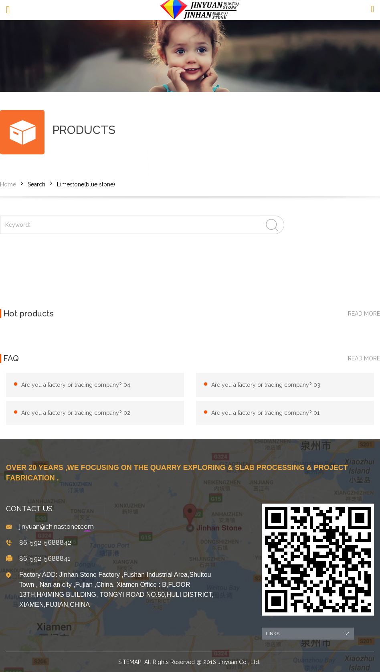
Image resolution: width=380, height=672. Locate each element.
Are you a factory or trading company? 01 (265, 413)
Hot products (28, 313)
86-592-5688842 (45, 542)
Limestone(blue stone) (86, 184)
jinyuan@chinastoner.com (56, 526)
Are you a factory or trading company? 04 (75, 385)
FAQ (11, 358)
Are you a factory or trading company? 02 (75, 413)
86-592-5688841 (45, 558)
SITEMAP (129, 662)
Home (8, 184)
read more (364, 313)
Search (36, 184)
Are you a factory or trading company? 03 (265, 385)
